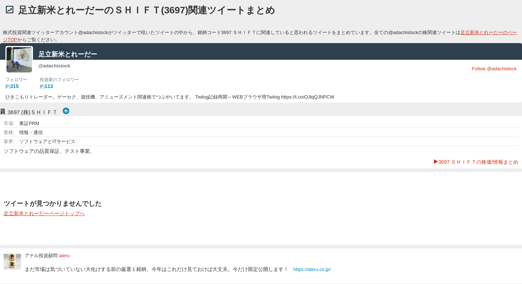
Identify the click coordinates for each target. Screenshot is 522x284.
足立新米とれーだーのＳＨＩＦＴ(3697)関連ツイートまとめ (146, 10)
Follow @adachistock (494, 68)
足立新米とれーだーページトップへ (44, 213)
